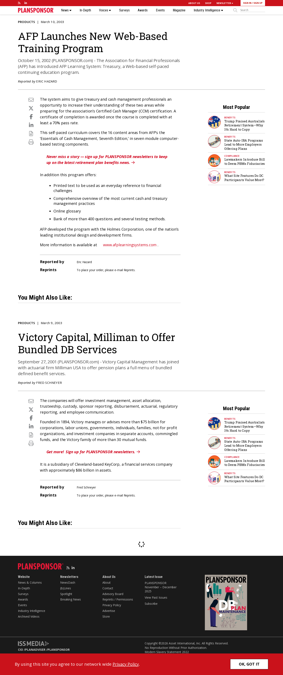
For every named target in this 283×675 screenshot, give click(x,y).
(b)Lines (65, 588)
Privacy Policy (111, 605)
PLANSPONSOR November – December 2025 (161, 587)
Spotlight (66, 594)
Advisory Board (112, 594)
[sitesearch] (252, 10)
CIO (20, 650)
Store (106, 616)
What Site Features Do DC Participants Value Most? (244, 177)
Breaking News (70, 599)
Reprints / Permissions (117, 599)
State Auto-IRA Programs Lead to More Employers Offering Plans (243, 144)
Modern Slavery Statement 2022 (167, 652)
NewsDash (67, 582)
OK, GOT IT (249, 664)
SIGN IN (247, 2)
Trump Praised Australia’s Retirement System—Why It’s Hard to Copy (244, 125)
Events (160, 10)
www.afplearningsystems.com (129, 244)
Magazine (179, 10)
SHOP (208, 3)
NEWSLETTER (224, 3)
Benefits (229, 117)
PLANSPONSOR (59, 650)
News (66, 10)
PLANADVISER (35, 650)
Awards (143, 10)
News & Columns (30, 582)
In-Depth (85, 10)
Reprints (129, 270)
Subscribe (151, 604)
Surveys (124, 10)
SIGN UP (258, 2)
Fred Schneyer (49, 382)
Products (26, 22)
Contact (107, 588)
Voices (105, 10)
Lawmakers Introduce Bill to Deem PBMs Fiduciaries (244, 161)
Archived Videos (28, 616)
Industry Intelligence (208, 10)
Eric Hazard (46, 81)
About (106, 582)
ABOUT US (194, 3)
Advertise (108, 611)
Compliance (232, 155)
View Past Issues (156, 597)
